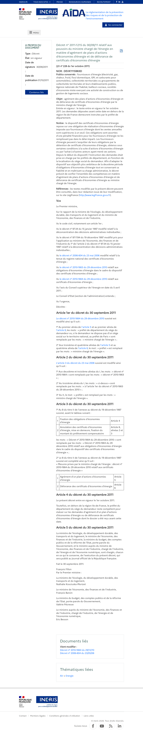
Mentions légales (38, 715)
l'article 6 (61, 330)
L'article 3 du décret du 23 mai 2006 (75, 362)
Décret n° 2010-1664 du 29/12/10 (77, 649)
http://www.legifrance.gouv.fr (94, 195)
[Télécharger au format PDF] (121, 51)
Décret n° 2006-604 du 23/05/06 (77, 653)
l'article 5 (86, 326)
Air (61, 675)
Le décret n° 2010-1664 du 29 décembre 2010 (80, 318)
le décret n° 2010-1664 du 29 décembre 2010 (83, 278)
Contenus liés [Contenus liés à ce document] (36, 92)
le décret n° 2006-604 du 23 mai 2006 (80, 255)
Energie (69, 675)
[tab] (34, 32)
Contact (22, 715)
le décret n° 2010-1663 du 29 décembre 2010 (84, 267)
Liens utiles (89, 715)
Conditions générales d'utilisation (64, 715)
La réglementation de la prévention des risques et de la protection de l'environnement (104, 15)
